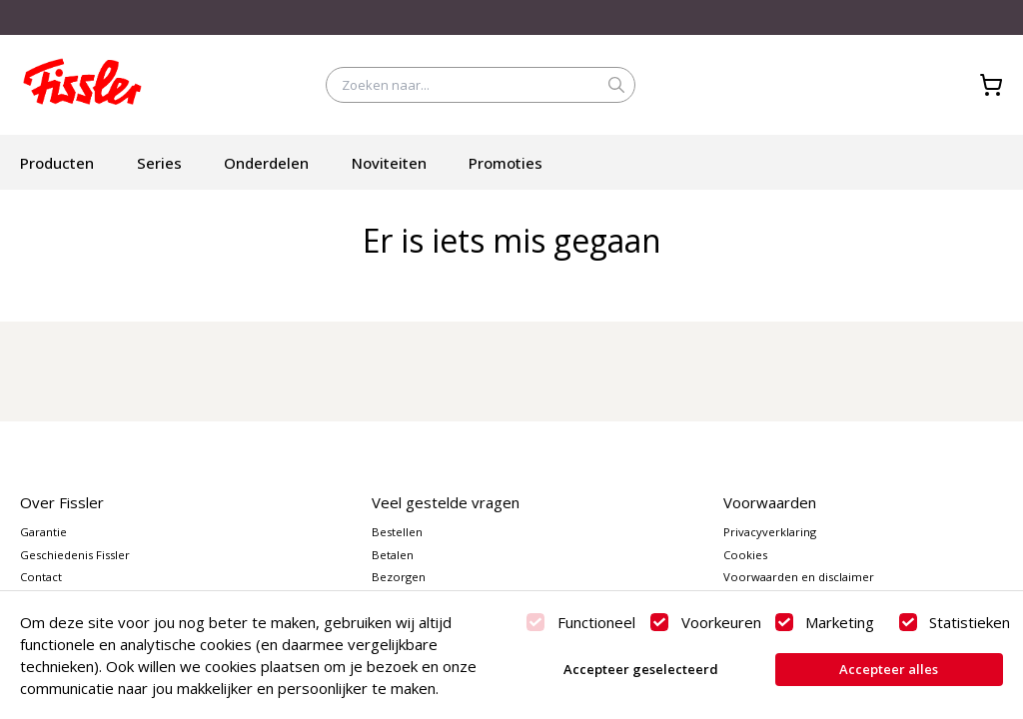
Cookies (745, 554)
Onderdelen (266, 163)
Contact (41, 576)
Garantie (43, 531)
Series (159, 163)
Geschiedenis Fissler (75, 554)
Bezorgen (399, 576)
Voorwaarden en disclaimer (798, 576)
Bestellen (397, 531)
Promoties (505, 163)
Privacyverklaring (769, 531)
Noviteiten (389, 163)
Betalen (393, 554)
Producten (57, 163)
